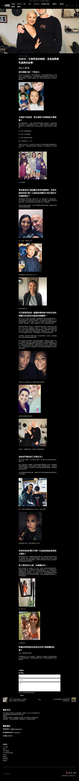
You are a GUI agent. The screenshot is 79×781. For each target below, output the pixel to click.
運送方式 (5, 755)
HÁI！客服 (5, 747)
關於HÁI (5, 749)
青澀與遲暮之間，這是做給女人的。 (69, 775)
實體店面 (19, 6)
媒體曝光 (13, 6)
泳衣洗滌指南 (6, 751)
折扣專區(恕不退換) (46, 4)
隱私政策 (5, 760)
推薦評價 (55, 4)
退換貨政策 (5, 758)
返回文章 (39, 703)
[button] (2, 5)
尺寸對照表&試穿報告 (8, 753)
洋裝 (30, 4)
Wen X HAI (19, 4)
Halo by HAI (36, 4)
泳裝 (25, 4)
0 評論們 (26, 56)
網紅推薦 (61, 4)
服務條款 (5, 757)
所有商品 (13, 4)
